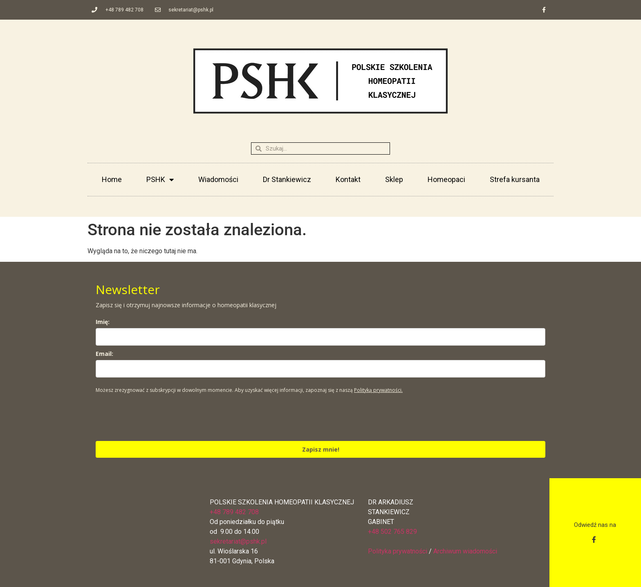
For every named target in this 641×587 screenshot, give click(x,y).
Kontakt (348, 179)
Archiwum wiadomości (465, 551)
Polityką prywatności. (378, 390)
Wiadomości (218, 179)
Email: (104, 354)
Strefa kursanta (515, 179)
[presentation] (158, 417)
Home (112, 179)
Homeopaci (446, 179)
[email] (320, 369)
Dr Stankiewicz (287, 179)
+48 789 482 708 (234, 512)
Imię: (103, 322)
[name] (320, 337)
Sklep (394, 179)
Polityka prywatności (397, 551)
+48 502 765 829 (392, 531)
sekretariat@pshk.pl (238, 541)
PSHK (160, 179)
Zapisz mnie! (320, 449)
